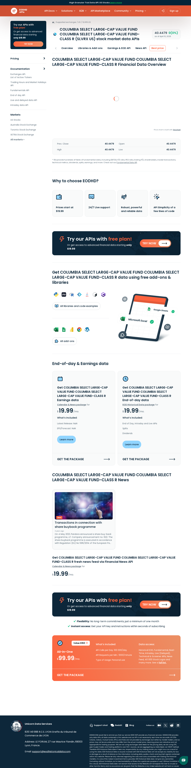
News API (140, 48)
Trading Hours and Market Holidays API (28, 84)
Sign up (174, 10)
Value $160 (81, 644)
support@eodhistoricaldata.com (51, 751)
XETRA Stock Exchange (22, 134)
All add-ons (64, 341)
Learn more (116, 2)
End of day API (17, 95)
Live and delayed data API (23, 100)
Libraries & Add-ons (90, 48)
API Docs (49, 11)
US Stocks (15, 119)
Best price (157, 48)
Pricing (14, 58)
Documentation (20, 69)
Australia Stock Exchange (23, 124)
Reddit (116, 725)
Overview (67, 48)
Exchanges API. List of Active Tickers (21, 76)
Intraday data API (19, 105)
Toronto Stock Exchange (23, 129)
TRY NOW (28, 44)
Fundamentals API (19, 90)
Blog (129, 725)
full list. (163, 662)
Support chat (99, 725)
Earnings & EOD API (119, 48)
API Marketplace (100, 11)
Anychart (177, 130)
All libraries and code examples (76, 306)
